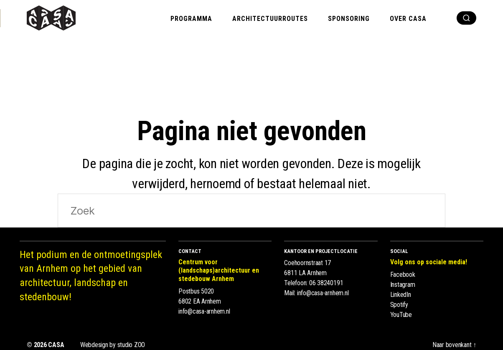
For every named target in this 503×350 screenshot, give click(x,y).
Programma (191, 19)
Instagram (402, 285)
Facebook (402, 274)
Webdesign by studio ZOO (112, 345)
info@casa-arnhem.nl (204, 311)
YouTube (401, 315)
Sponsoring (349, 19)
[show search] (466, 18)
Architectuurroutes (270, 19)
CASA (56, 345)
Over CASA (408, 19)
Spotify (399, 305)
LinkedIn (400, 295)
